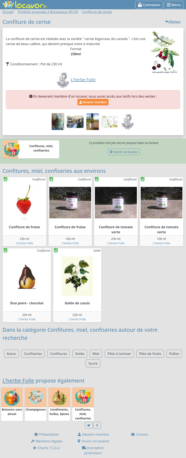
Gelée (79, 353)
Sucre (92, 363)
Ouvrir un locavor (124, 152)
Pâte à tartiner (119, 353)
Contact (139, 434)
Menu (174, 5)
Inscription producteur (93, 450)
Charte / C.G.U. (47, 448)
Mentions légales (47, 441)
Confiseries (33, 353)
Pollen (174, 353)
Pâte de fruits (150, 353)
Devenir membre (93, 102)
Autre (11, 353)
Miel (95, 353)
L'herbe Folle (24, 243)
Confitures (58, 353)
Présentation (46, 434)
